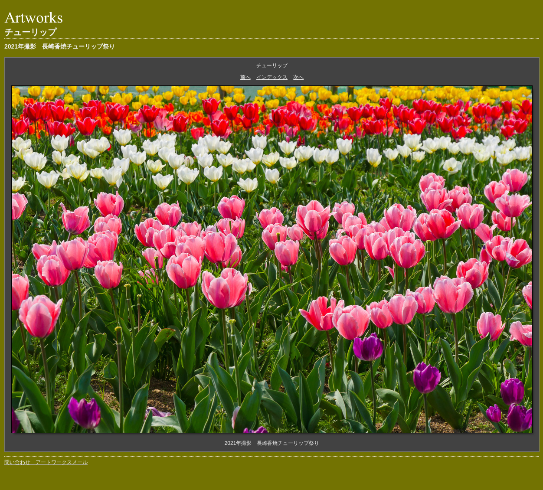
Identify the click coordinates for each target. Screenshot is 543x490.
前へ (245, 77)
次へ (298, 77)
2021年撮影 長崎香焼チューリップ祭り (59, 46)
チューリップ (30, 32)
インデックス (272, 77)
